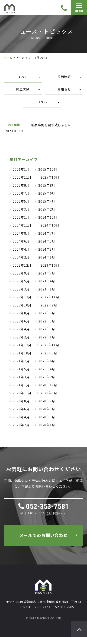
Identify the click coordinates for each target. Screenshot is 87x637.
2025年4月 (46, 201)
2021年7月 (21, 361)
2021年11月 (49, 345)
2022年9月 (48, 305)
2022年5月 (46, 321)
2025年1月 (21, 217)
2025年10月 (49, 177)
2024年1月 (46, 257)
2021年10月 (22, 353)
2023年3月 (21, 289)
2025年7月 (21, 193)
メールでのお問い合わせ (43, 535)
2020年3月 (46, 417)
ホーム (8, 58)
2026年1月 (21, 169)
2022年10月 (22, 305)
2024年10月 (49, 225)
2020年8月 (21, 401)
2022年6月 (21, 321)
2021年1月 (21, 385)
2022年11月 (49, 297)
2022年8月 (21, 313)
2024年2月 (21, 257)
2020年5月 (46, 409)
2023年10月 (49, 265)
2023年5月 (21, 281)
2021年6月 (46, 361)
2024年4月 (21, 249)
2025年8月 (46, 185)
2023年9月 (21, 273)
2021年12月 (22, 345)
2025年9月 (21, 185)
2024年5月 (46, 241)
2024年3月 (46, 249)
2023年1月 (46, 289)
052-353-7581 (43, 506)
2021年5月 (21, 369)
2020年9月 (48, 393)
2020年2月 (21, 425)
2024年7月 (46, 233)
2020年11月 (22, 393)
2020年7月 (46, 401)
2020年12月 (47, 385)
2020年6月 (21, 409)
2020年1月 (46, 425)
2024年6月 (21, 241)
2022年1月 (46, 337)
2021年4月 (46, 369)
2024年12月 (47, 217)
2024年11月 (22, 225)
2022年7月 (46, 313)
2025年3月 (21, 209)
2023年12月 (22, 265)
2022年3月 (46, 329)
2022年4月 (21, 329)
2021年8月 (48, 353)
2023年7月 (46, 273)
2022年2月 (21, 337)
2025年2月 (46, 209)
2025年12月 (47, 169)
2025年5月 (21, 201)
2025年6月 (46, 193)
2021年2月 (46, 377)
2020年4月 (21, 417)
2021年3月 (21, 377)
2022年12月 (22, 297)
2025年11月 (22, 177)
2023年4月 (46, 281)
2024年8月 (21, 233)
